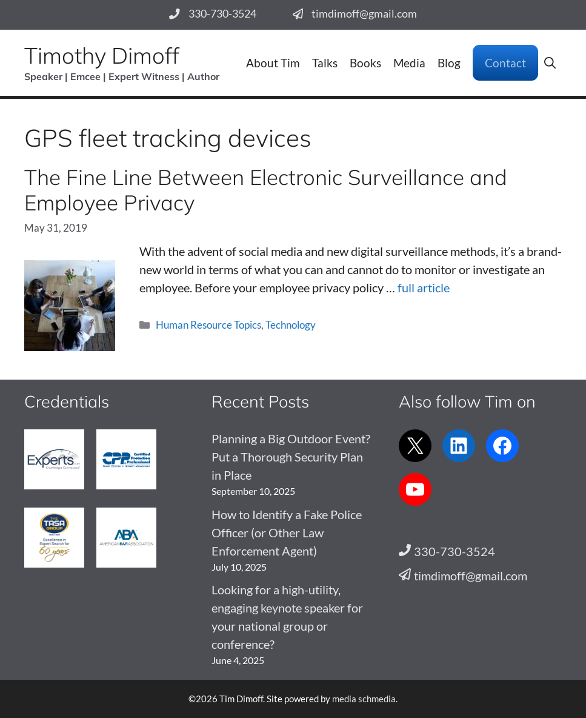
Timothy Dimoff (101, 55)
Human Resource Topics (208, 324)
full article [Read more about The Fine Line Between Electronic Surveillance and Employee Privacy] (424, 287)
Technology (290, 324)
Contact (505, 63)
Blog (449, 63)
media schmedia (364, 698)
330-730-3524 (222, 13)
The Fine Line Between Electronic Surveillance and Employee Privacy (265, 190)
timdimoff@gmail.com (364, 13)
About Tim (273, 63)
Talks (325, 63)
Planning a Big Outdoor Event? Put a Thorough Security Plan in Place (290, 456)
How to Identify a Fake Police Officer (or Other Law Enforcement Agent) (286, 532)
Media (409, 63)
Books (365, 63)
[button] (550, 63)
